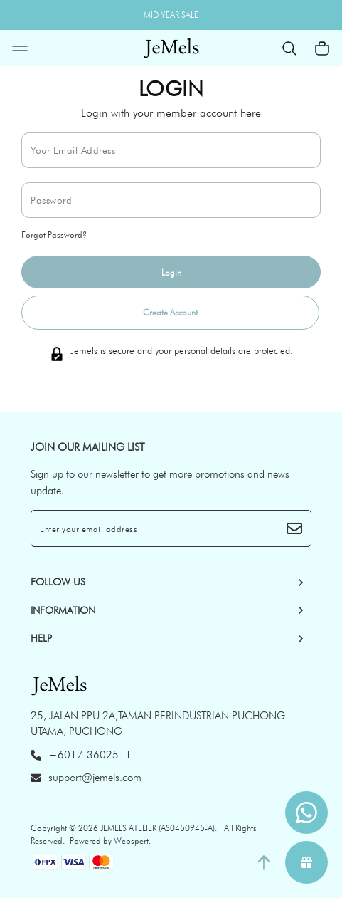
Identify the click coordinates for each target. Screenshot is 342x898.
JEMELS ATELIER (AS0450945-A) (157, 828)
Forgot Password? (54, 234)
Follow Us (58, 582)
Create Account (170, 312)
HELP (41, 638)
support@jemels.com (86, 777)
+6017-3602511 (81, 754)
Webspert (131, 840)
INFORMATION (63, 610)
